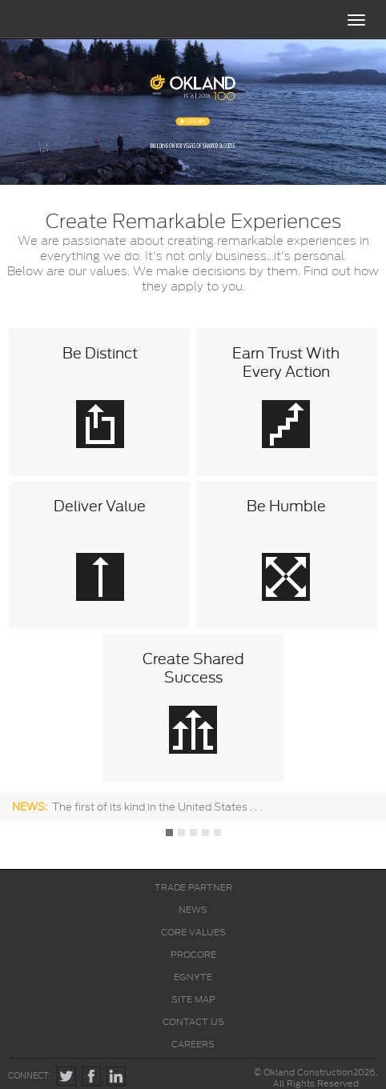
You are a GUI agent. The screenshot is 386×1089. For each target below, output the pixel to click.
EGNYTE (193, 977)
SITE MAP (193, 999)
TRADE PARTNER (193, 887)
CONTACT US (193, 1021)
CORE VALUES (193, 932)
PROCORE (193, 954)
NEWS (193, 909)
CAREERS (193, 1044)
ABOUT (193, 57)
